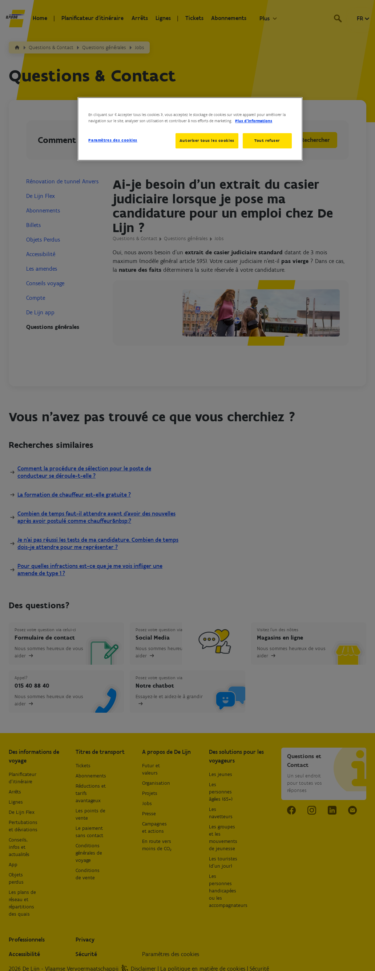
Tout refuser (267, 140)
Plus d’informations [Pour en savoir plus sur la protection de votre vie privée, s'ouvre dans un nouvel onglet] (253, 120)
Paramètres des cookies (112, 140)
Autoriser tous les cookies (206, 140)
